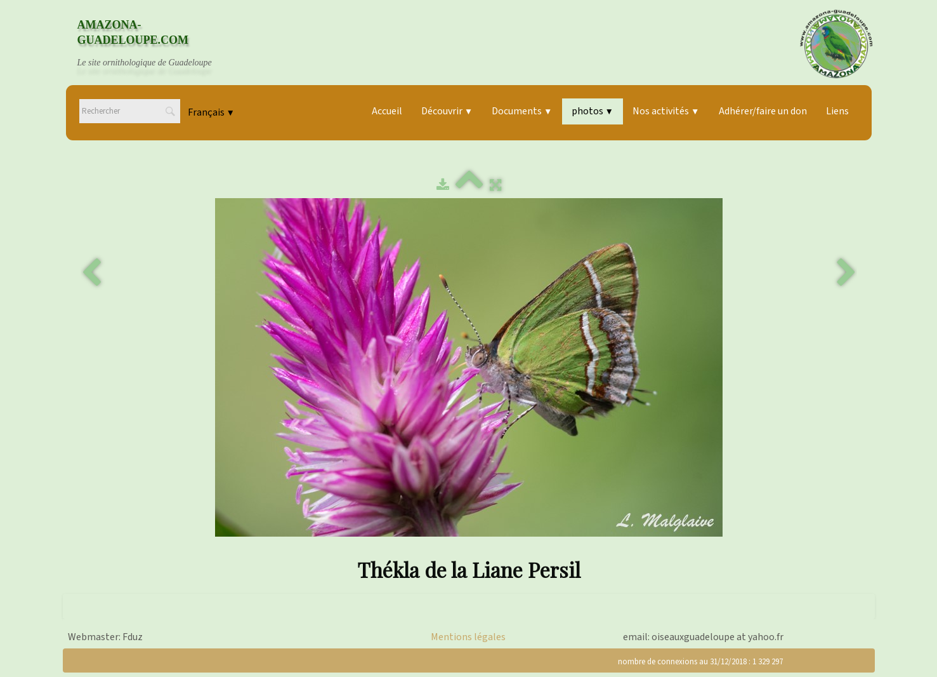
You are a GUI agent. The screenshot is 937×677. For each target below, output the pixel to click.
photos (592, 111)
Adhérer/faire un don (763, 111)
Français (211, 112)
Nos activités (665, 111)
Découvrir (447, 111)
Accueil (387, 111)
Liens (837, 111)
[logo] (157, 44)
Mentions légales (468, 637)
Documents (522, 111)
